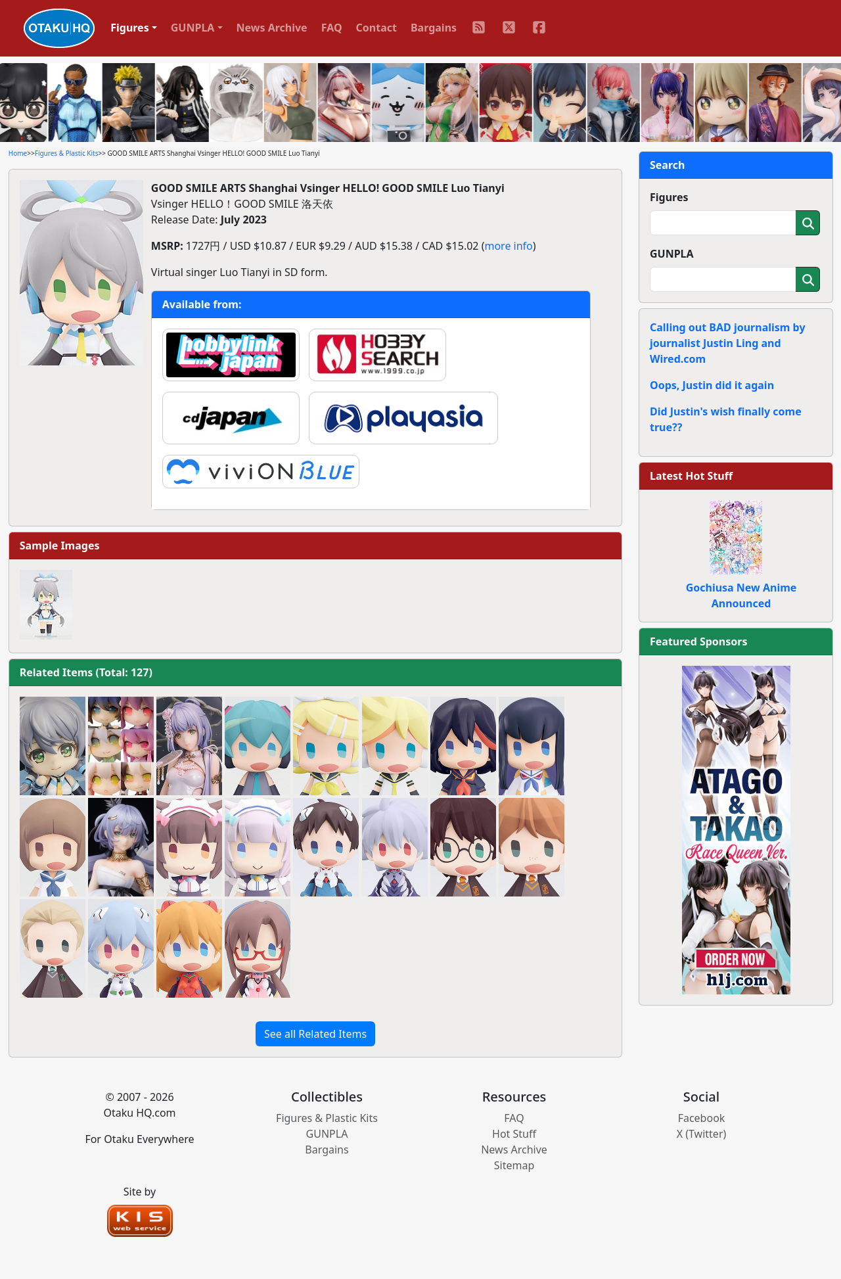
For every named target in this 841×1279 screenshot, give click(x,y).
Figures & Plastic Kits (67, 153)
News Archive (272, 27)
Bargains (434, 27)
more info (508, 246)
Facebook (701, 1118)
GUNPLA (672, 253)
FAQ (331, 27)
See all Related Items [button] (315, 1034)
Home (18, 153)
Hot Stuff (514, 1134)
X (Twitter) (702, 1134)
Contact (376, 27)
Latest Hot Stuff (691, 476)
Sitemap (514, 1165)
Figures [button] (129, 27)
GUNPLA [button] (193, 27)
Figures (669, 197)
